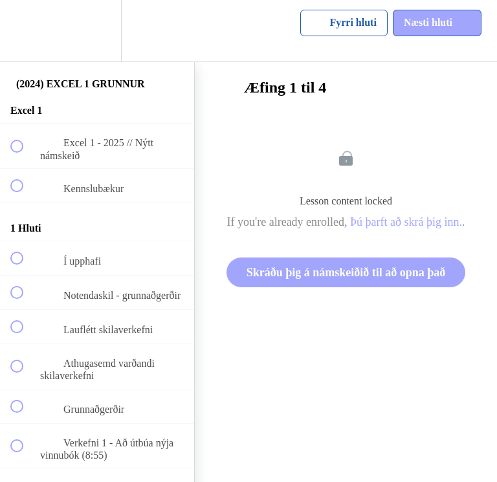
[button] (24, 30)
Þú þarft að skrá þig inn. (406, 221)
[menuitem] (97, 30)
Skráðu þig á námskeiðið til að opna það (346, 272)
